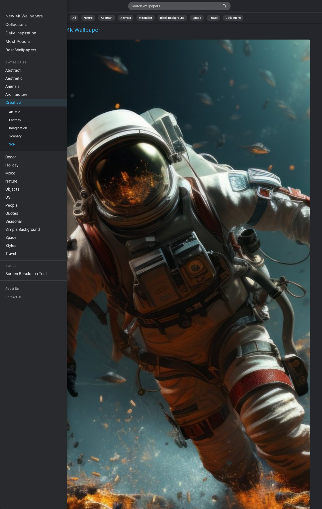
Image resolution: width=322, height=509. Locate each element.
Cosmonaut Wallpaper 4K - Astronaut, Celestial (26, 7)
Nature (88, 17)
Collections (233, 17)
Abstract (106, 17)
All (74, 17)
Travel (213, 17)
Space (196, 17)
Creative (19, 35)
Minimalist (145, 17)
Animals (125, 17)
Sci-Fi (35, 35)
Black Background (172, 17)
